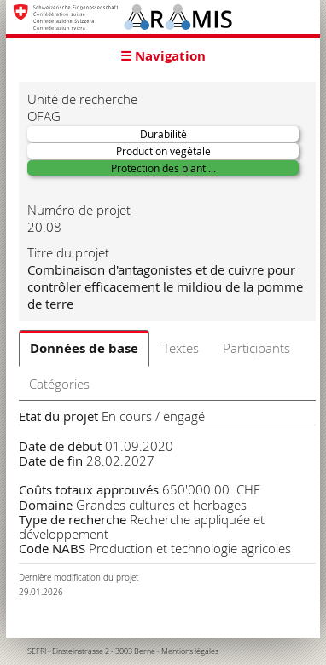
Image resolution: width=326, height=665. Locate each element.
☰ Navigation (163, 56)
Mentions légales (189, 651)
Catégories (59, 383)
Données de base (84, 348)
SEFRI (36, 651)
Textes (181, 347)
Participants (256, 347)
